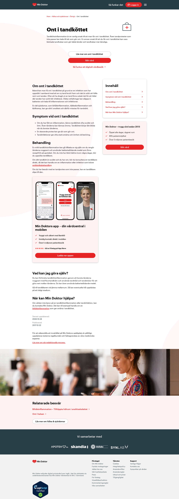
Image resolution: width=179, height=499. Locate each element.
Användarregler (118, 472)
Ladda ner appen (65, 255)
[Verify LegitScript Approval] (40, 490)
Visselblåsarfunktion (99, 480)
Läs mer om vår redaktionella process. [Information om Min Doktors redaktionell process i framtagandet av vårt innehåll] (48, 342)
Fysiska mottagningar (100, 466)
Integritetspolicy (119, 466)
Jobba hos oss (97, 469)
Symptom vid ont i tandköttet (118, 97)
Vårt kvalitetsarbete (99, 472)
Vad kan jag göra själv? (115, 107)
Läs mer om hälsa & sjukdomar (50, 421)
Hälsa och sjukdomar (60, 16)
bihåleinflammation (40, 308)
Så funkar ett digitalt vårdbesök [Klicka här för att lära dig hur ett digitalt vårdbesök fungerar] (88, 67)
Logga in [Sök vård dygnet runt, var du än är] (134, 5)
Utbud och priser (119, 475)
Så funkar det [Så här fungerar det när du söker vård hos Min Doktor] (115, 4)
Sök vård (89, 60)
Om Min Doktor (97, 464)
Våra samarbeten (98, 486)
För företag (96, 477)
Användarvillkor (118, 469)
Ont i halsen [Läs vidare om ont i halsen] (38, 414)
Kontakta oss (135, 466)
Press (94, 475)
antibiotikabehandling (41, 165)
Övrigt (72, 16)
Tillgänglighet (118, 477)
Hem (48, 16)
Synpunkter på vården (138, 469)
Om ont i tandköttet (114, 92)
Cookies (116, 464)
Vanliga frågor (135, 464)
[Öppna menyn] (145, 5)
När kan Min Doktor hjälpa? (117, 112)
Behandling (110, 102)
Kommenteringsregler (100, 483)
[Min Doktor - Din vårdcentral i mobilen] (39, 466)
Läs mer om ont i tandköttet (89, 54)
